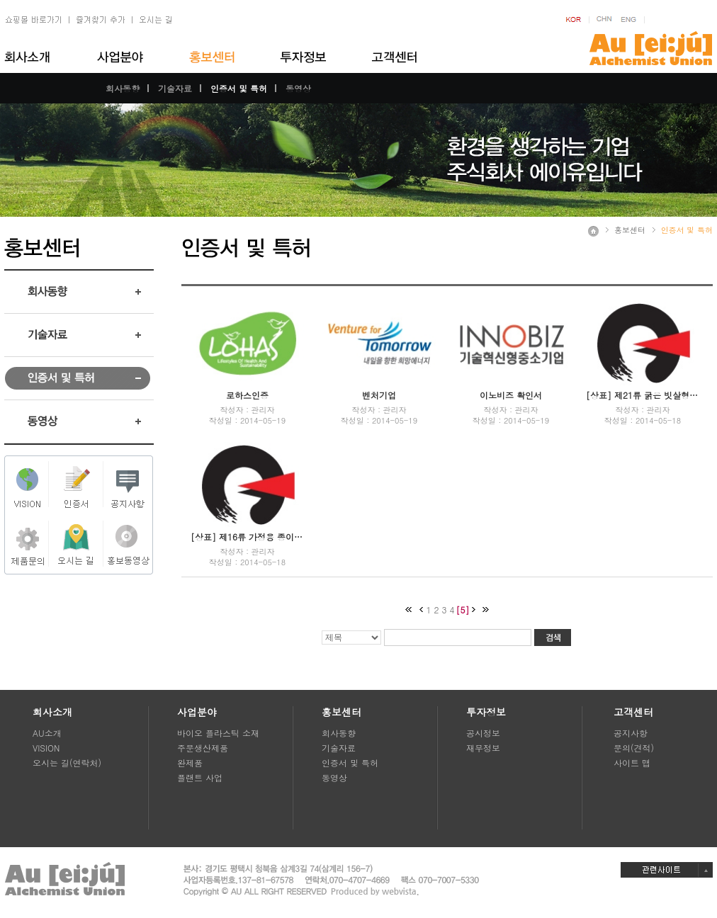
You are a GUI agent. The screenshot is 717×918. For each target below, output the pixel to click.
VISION (46, 748)
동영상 (298, 88)
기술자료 (175, 88)
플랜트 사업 (199, 777)
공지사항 (631, 733)
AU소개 (47, 733)
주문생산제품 (202, 748)
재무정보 (483, 748)
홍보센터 (629, 230)
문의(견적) (634, 748)
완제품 (190, 762)
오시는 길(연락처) (67, 762)
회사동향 (123, 88)
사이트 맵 (632, 762)
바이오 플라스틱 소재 (218, 733)
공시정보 (483, 733)
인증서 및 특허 (238, 88)
